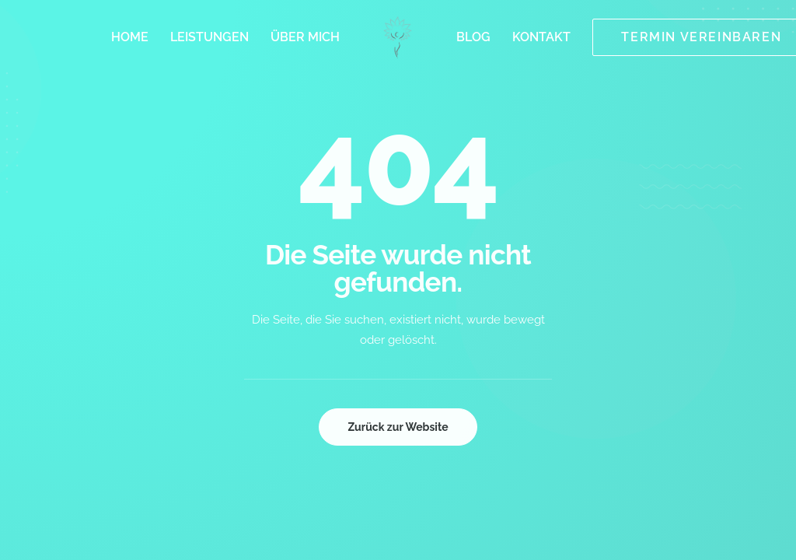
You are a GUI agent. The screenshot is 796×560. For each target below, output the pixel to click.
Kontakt (541, 37)
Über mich (305, 37)
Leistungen (209, 37)
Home (129, 37)
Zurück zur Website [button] (397, 427)
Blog (473, 37)
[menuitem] (129, 37)
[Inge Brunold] (398, 37)
